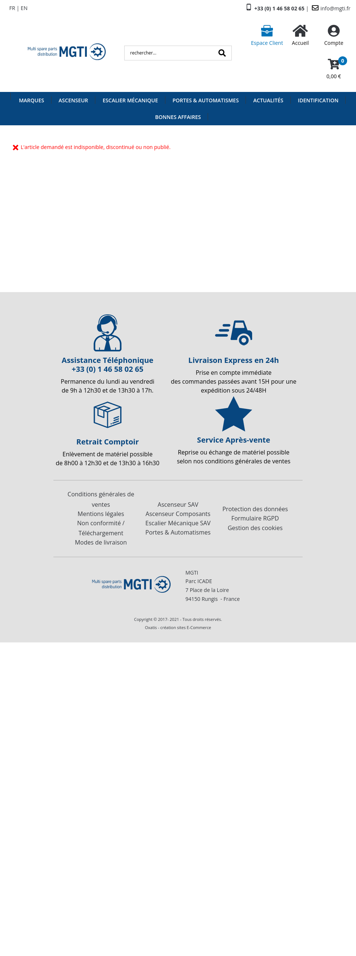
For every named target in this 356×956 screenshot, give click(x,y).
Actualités (268, 100)
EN (24, 7)
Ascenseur (73, 100)
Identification (318, 100)
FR (12, 7)
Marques (31, 100)
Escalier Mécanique (130, 100)
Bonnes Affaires (178, 116)
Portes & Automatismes (205, 100)
